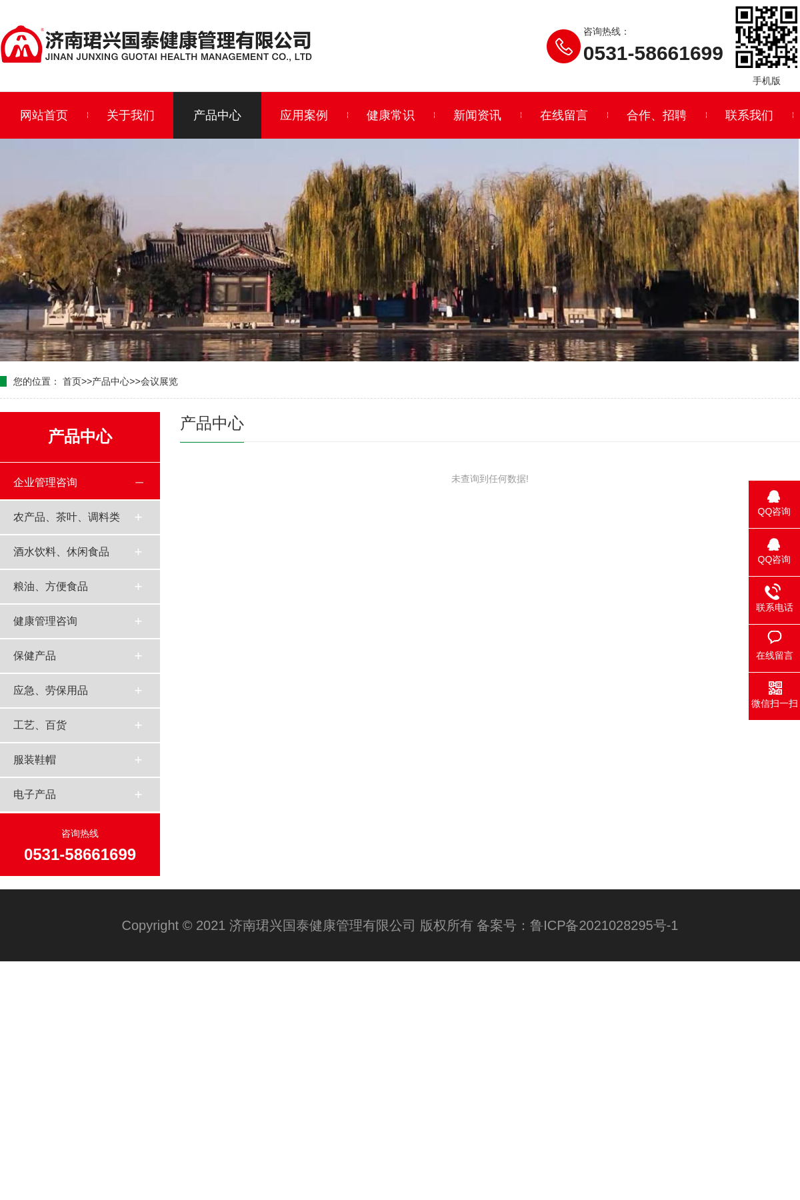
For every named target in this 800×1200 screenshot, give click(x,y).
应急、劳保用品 (50, 690)
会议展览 (159, 381)
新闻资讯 (477, 115)
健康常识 (391, 115)
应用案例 (304, 115)
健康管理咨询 (45, 621)
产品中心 (217, 115)
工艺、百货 (40, 725)
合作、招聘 (657, 115)
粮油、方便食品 (50, 586)
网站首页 (44, 115)
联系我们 (749, 115)
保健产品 (34, 655)
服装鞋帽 (34, 759)
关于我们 (131, 115)
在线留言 (564, 115)
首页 (72, 381)
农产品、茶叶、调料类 (66, 517)
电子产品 (34, 794)
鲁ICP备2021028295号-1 (604, 925)
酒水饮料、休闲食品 (61, 551)
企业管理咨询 (45, 482)
